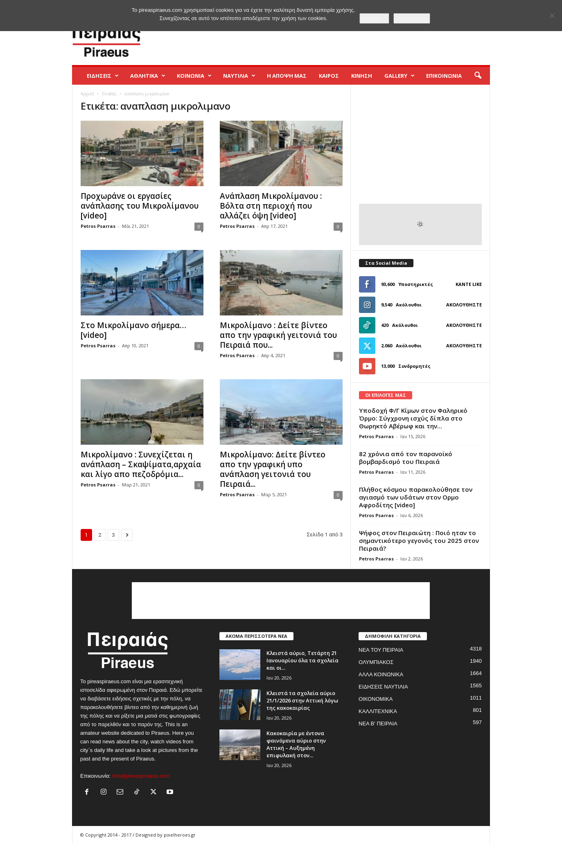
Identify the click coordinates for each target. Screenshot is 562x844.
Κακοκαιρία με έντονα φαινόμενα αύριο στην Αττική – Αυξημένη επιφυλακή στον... (296, 744)
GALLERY (399, 76)
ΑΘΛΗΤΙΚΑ (147, 76)
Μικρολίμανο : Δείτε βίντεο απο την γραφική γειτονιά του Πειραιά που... (278, 335)
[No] (552, 15)
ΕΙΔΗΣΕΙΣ (103, 76)
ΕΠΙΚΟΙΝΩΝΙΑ (444, 75)
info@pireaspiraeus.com (140, 776)
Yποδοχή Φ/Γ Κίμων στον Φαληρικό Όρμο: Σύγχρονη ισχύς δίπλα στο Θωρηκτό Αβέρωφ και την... (413, 418)
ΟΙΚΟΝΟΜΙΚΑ (376, 699)
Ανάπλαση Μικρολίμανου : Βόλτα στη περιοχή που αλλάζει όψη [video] (271, 206)
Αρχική (87, 94)
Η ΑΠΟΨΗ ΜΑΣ (287, 75)
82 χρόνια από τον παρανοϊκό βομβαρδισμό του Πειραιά (405, 458)
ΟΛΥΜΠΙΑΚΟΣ (376, 662)
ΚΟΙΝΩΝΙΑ (194, 76)
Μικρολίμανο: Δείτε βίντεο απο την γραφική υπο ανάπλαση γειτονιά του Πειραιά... (272, 469)
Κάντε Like (469, 284)
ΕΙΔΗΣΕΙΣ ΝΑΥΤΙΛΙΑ (383, 687)
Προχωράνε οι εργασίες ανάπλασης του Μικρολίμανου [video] (140, 206)
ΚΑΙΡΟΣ (329, 75)
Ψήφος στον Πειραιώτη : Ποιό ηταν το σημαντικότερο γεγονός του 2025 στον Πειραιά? (419, 540)
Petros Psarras (98, 226)
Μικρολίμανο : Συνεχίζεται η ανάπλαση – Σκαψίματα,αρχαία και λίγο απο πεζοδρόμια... (141, 464)
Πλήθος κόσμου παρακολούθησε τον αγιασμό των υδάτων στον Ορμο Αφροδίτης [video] (415, 497)
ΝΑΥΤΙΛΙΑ (239, 76)
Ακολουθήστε (464, 305)
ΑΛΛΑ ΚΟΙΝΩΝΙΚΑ (381, 674)
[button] (478, 76)
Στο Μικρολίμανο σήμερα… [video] (133, 330)
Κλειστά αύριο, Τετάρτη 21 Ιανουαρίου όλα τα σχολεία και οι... (302, 660)
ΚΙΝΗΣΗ (361, 75)
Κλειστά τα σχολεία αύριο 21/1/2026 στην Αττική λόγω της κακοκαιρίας (302, 700)
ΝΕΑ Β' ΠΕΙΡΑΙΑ (378, 723)
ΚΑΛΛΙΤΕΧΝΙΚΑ (378, 711)
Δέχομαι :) (374, 18)
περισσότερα (412, 18)
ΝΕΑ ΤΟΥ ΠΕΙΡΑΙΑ (381, 650)
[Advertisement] (341, 38)
